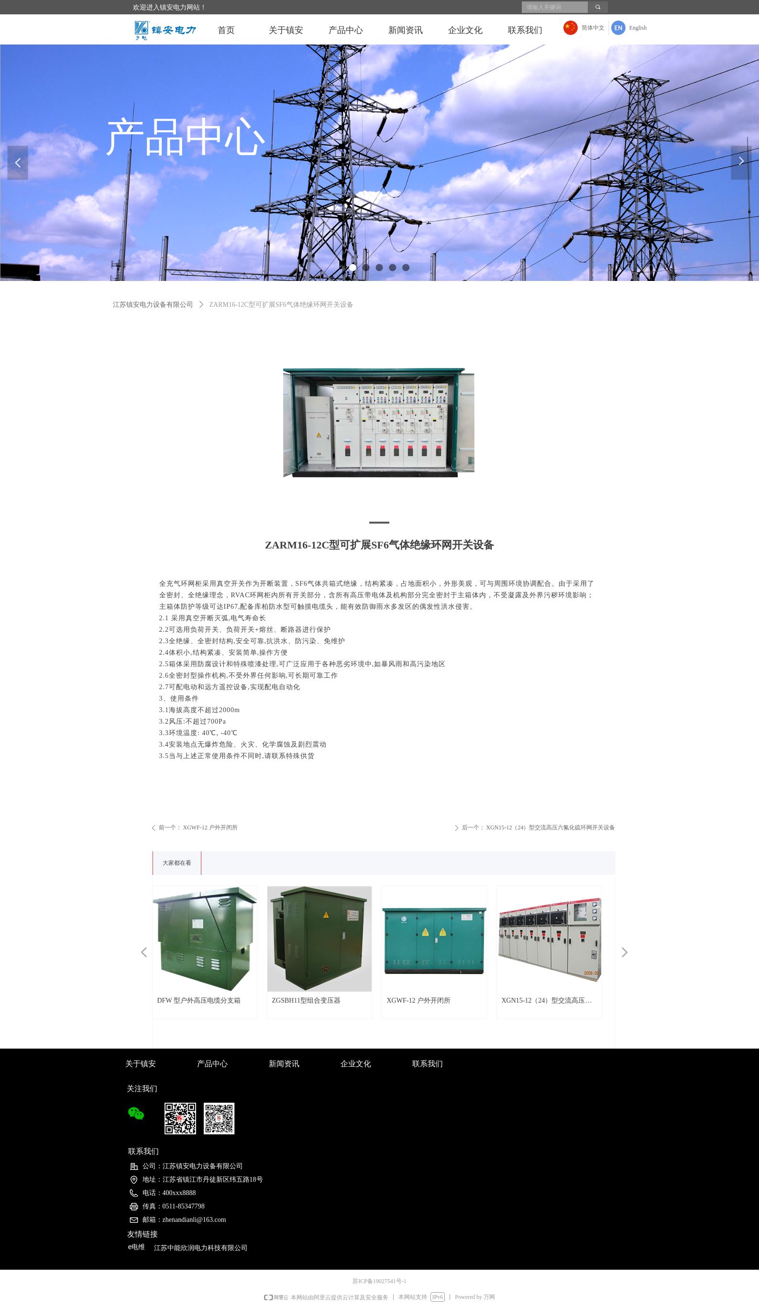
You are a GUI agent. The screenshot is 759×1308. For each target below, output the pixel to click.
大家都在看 (177, 863)
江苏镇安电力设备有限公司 (153, 304)
